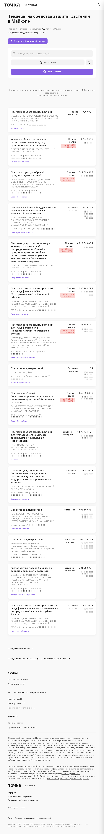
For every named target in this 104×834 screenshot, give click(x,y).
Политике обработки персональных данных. (68, 778)
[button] (47, 62)
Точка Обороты (15, 723)
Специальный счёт (16, 684)
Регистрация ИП (15, 699)
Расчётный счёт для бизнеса (21, 708)
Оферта (12, 792)
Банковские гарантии (18, 679)
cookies (26, 766)
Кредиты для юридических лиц (22, 727)
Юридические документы (20, 796)
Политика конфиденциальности (23, 800)
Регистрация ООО (16, 703)
